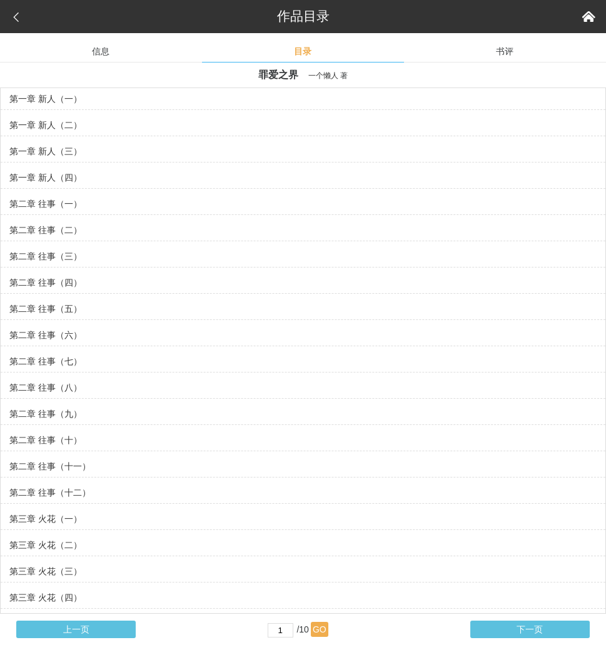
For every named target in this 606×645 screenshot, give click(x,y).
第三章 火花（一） (45, 519)
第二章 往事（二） (45, 230)
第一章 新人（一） (45, 99)
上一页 (76, 629)
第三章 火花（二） (45, 545)
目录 (302, 51)
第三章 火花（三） (45, 571)
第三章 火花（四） (45, 597)
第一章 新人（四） (45, 177)
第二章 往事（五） (45, 309)
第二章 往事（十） (45, 440)
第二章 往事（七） (45, 361)
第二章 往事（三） (45, 256)
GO (319, 629)
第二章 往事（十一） (50, 466)
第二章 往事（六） (45, 335)
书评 (504, 51)
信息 (100, 51)
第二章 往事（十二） (50, 493)
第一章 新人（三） (45, 151)
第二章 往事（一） (45, 204)
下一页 (530, 629)
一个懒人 (323, 75)
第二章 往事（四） (45, 283)
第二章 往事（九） (45, 414)
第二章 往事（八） (45, 387)
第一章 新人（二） (45, 125)
